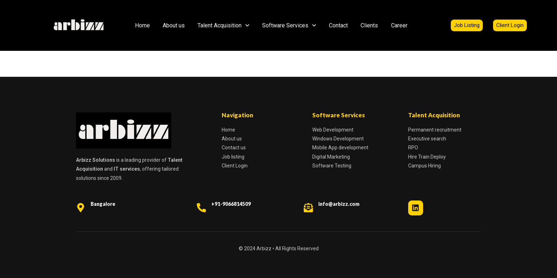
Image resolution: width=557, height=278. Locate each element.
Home (142, 25)
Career (399, 25)
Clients (369, 25)
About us (174, 25)
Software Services (289, 25)
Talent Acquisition (223, 25)
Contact (338, 25)
